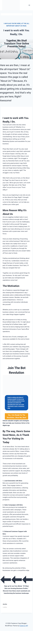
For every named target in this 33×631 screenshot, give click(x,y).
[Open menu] (29, 5)
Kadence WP (24, 626)
